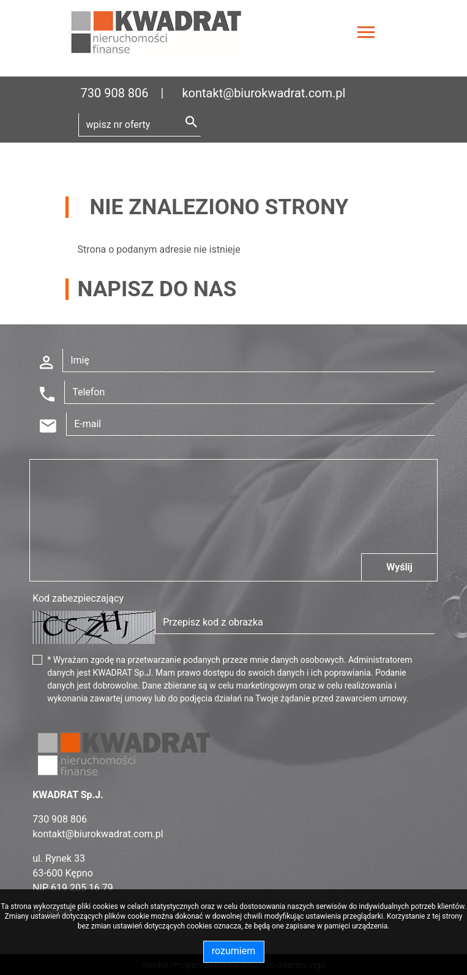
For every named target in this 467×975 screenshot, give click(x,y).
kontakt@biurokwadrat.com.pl (263, 93)
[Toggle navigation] (366, 34)
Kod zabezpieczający (78, 598)
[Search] (139, 124)
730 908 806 (115, 93)
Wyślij (399, 567)
